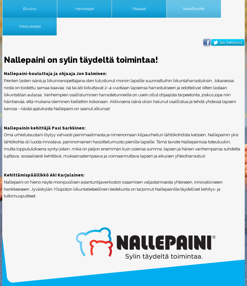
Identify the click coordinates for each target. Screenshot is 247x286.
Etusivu (30, 8)
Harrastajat (84, 8)
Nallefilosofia (194, 8)
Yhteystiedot (30, 26)
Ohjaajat (139, 8)
